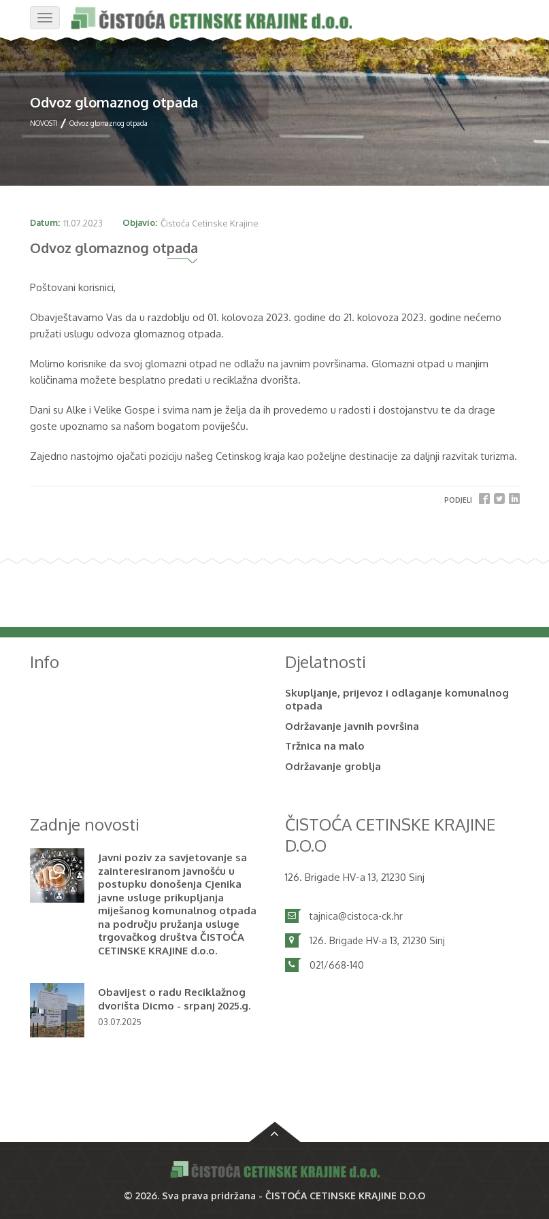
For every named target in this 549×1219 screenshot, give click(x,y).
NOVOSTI (44, 123)
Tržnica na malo (325, 745)
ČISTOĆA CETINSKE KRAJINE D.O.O (345, 1195)
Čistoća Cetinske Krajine (210, 223)
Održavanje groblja (333, 766)
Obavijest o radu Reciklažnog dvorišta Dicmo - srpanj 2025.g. (174, 999)
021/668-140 (337, 965)
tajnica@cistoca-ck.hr (356, 916)
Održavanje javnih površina (352, 726)
